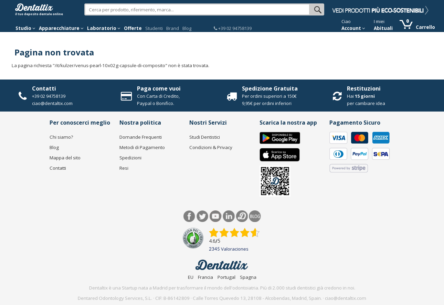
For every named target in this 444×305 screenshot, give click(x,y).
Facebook (189, 216)
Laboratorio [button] (103, 28)
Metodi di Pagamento (142, 147)
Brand (172, 28)
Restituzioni (364, 88)
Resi (123, 168)
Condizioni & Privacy (210, 147)
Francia (205, 277)
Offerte (133, 28)
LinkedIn (229, 216)
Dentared (242, 216)
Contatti (44, 88)
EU (190, 277)
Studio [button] (25, 28)
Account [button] (353, 28)
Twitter (203, 216)
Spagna (248, 277)
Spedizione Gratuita (270, 88)
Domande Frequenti (140, 137)
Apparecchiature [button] (61, 28)
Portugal (226, 277)
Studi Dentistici (204, 137)
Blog (186, 28)
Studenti (154, 28)
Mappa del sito (65, 158)
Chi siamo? (61, 137)
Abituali (383, 28)
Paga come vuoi (159, 88)
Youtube (216, 216)
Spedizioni (130, 158)
